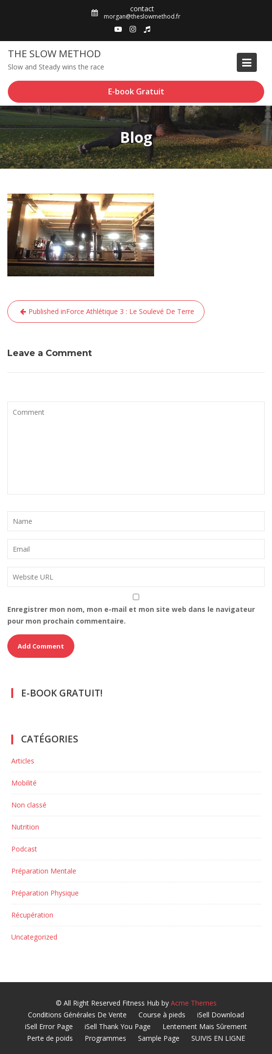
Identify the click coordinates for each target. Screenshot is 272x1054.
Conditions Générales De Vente (77, 1014)
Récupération (32, 914)
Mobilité (24, 782)
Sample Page (159, 1038)
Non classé (28, 804)
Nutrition (25, 826)
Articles (22, 760)
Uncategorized (34, 937)
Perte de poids (50, 1038)
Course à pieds (161, 1014)
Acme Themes (194, 1003)
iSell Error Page (49, 1026)
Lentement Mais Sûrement (204, 1026)
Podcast (24, 848)
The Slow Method (54, 53)
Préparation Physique (45, 892)
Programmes (105, 1038)
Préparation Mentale (43, 870)
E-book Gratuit (136, 91)
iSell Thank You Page (118, 1026)
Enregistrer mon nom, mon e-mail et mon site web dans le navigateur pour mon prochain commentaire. (131, 615)
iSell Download (220, 1014)
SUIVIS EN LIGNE (218, 1038)
